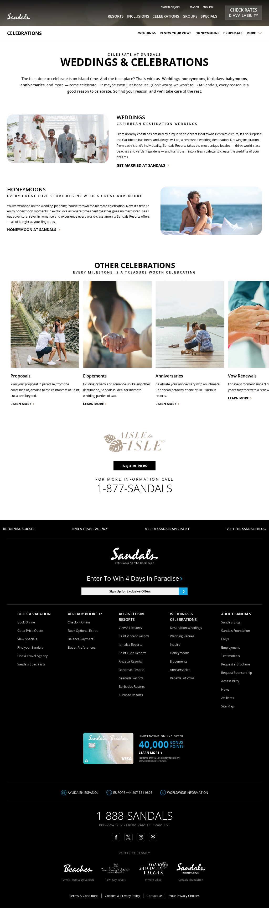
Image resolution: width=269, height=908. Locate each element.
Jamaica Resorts (130, 644)
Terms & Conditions (83, 896)
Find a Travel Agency (32, 656)
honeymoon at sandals (33, 229)
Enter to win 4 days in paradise (135, 578)
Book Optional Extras (83, 630)
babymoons (236, 78)
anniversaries (32, 84)
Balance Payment (80, 639)
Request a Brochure (235, 664)
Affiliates (227, 698)
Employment (230, 647)
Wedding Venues (182, 636)
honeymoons (193, 78)
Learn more (22, 404)
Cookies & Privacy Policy (122, 896)
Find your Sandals (30, 647)
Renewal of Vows (182, 678)
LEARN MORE (150, 752)
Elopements (178, 661)
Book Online (26, 622)
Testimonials (230, 656)
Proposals (232, 33)
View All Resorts (130, 628)
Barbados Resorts (132, 686)
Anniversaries (180, 670)
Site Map (227, 706)
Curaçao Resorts (131, 695)
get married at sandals (143, 165)
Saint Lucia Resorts (132, 653)
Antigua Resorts (130, 661)
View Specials (27, 639)
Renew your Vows (176, 33)
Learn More (167, 404)
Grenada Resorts (131, 678)
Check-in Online (79, 622)
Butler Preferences (81, 647)
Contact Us (155, 896)
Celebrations (24, 33)
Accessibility (230, 681)
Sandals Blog (230, 622)
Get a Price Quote (30, 630)
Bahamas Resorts (131, 670)
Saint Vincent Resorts (134, 636)
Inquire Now (134, 465)
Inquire (175, 644)
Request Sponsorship (236, 672)
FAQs (225, 639)
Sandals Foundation (235, 630)
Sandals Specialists (31, 664)
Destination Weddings (186, 628)
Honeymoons (207, 33)
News (225, 689)
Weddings (147, 33)
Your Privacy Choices (184, 896)
